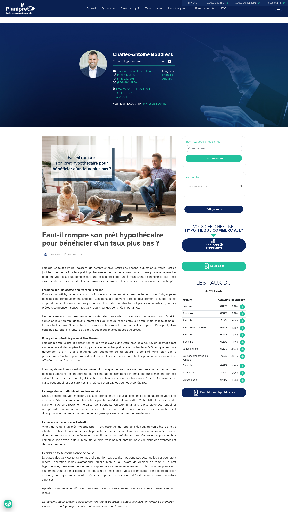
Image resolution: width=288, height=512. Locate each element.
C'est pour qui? (129, 11)
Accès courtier (218, 3)
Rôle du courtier (205, 11)
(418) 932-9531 (126, 78)
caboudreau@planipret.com (135, 71)
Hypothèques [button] (178, 11)
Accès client (276, 3)
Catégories (213, 209)
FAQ (223, 11)
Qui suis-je (108, 11)
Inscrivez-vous (214, 158)
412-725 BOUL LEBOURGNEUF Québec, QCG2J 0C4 (135, 93)
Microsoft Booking (154, 103)
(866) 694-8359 (127, 82)
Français (192, 3)
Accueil (91, 11)
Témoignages (153, 11)
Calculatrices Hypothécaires (214, 392)
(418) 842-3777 (126, 75)
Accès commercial (247, 3)
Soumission (214, 266)
